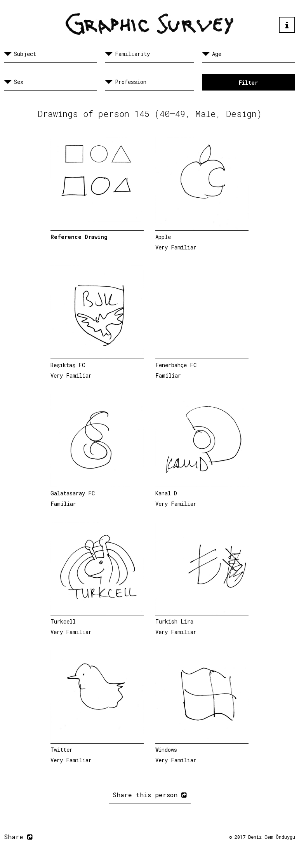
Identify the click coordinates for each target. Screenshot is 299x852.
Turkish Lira (174, 621)
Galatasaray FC (72, 493)
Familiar (168, 375)
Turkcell (63, 621)
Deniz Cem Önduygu (271, 837)
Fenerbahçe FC (175, 365)
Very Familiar (175, 247)
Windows (166, 749)
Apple (163, 236)
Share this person (150, 795)
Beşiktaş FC (67, 365)
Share (18, 837)
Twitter (61, 749)
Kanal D (166, 493)
